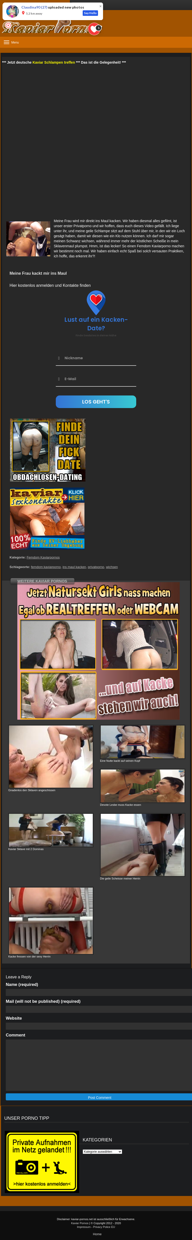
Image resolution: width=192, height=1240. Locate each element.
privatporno (96, 567)
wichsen (112, 567)
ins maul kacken (74, 567)
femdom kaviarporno (46, 567)
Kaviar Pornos (79, 1223)
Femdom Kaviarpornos (43, 557)
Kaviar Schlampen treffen (53, 62)
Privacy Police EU (104, 1226)
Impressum (83, 1226)
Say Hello (90, 13)
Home (97, 1234)
